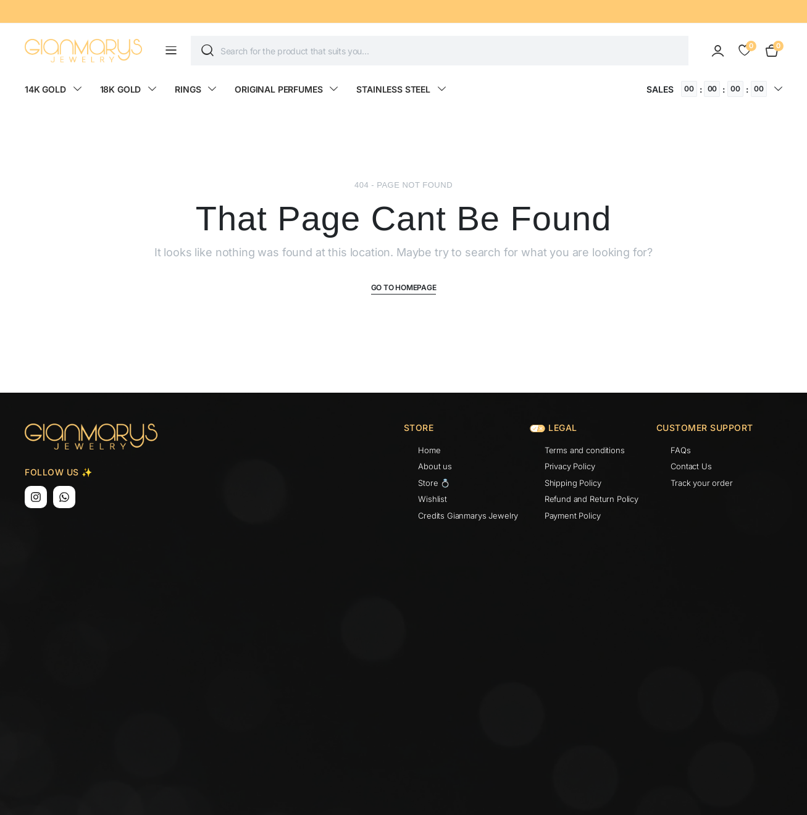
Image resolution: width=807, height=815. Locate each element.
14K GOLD (45, 89)
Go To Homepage (404, 287)
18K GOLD (120, 89)
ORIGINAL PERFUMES (278, 89)
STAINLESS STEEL (393, 89)
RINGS (188, 89)
